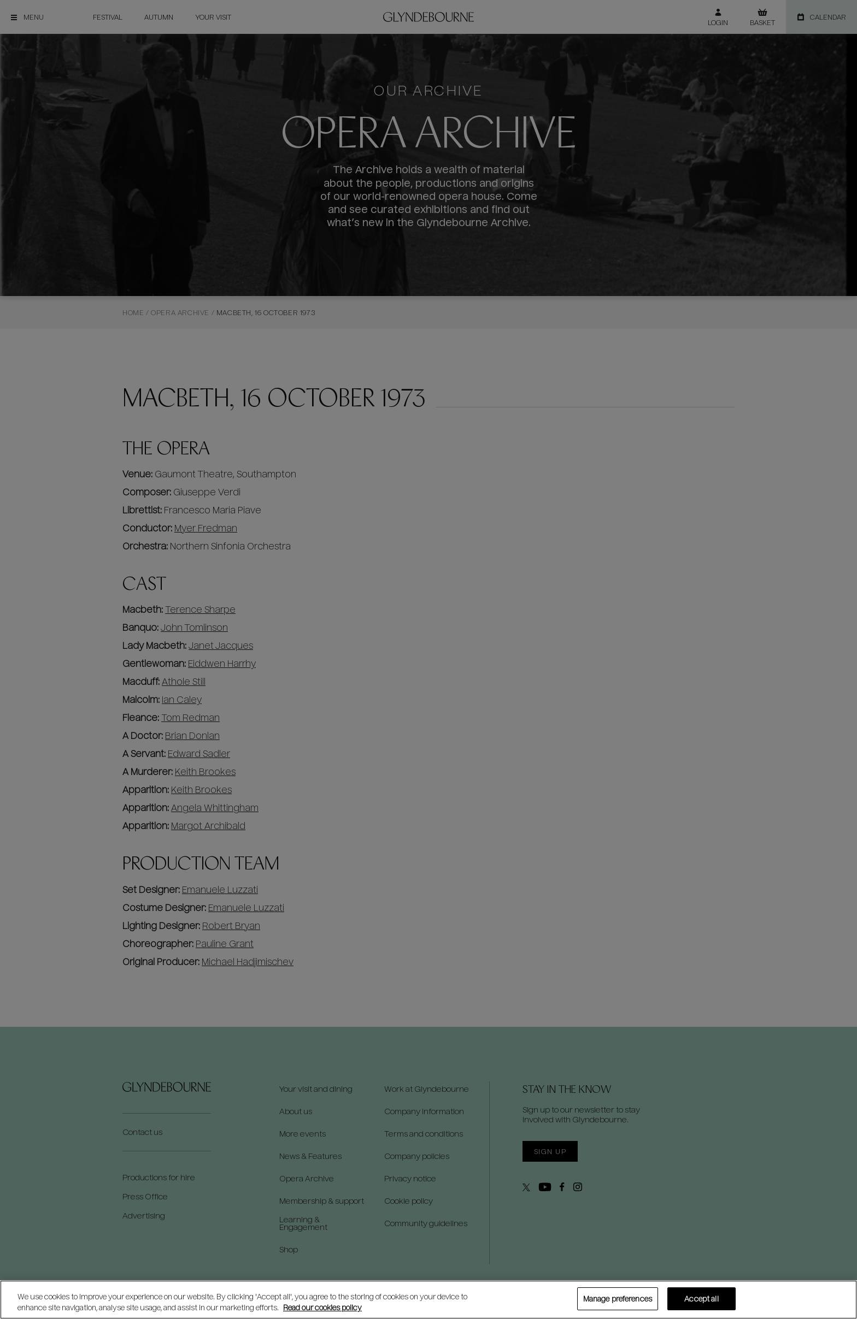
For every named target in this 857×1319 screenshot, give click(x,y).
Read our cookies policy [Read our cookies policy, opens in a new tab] (322, 1307)
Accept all (701, 1298)
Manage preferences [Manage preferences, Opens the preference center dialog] (617, 1298)
